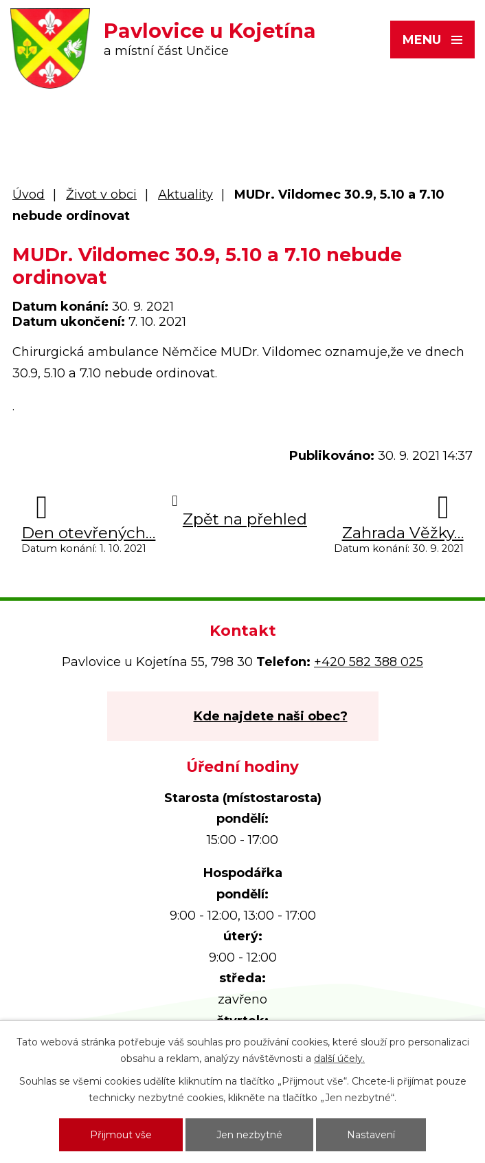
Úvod (28, 194)
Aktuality (185, 194)
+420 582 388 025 (368, 661)
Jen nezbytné (249, 1135)
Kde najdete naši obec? (271, 716)
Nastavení (371, 1135)
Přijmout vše (121, 1135)
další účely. (339, 1058)
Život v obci (101, 194)
